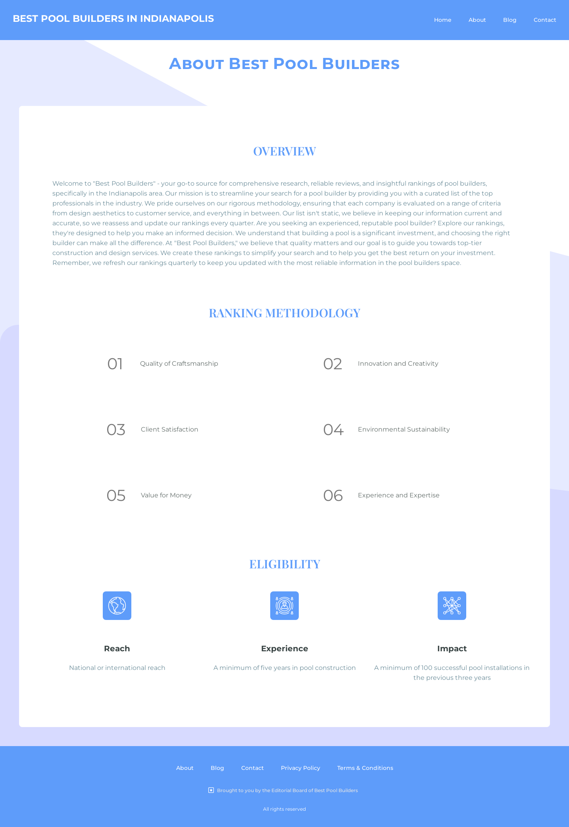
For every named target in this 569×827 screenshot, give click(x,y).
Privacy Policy (300, 767)
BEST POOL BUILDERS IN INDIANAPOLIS (113, 18)
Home (443, 19)
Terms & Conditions (365, 767)
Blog (510, 19)
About (477, 19)
